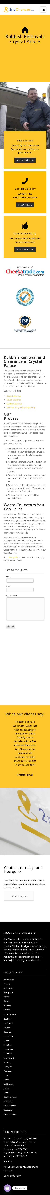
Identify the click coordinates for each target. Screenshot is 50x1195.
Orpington (8, 1072)
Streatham (8, 1115)
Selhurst (7, 1098)
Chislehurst (8, 1029)
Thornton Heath (10, 1120)
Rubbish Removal (14, 396)
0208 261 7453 (18, 1151)
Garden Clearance (14, 403)
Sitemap (8, 1167)
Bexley (6, 1002)
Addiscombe (9, 985)
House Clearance (14, 400)
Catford (7, 1015)
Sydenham (8, 1107)
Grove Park (8, 1055)
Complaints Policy (12, 1181)
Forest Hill (8, 1050)
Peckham (7, 1076)
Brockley (7, 1011)
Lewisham (8, 1059)
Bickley (6, 1007)
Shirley (6, 1085)
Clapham (7, 1024)
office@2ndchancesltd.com (23, 1147)
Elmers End (8, 1042)
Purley (6, 1094)
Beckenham (8, 994)
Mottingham (8, 1089)
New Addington (10, 1063)
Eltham (6, 1046)
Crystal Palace (10, 1020)
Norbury (7, 1068)
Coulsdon (7, 1033)
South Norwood (10, 1102)
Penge (6, 1081)
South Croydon (10, 1111)
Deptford (7, 1037)
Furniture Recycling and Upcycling (21, 407)
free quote (13, 557)
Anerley (7, 989)
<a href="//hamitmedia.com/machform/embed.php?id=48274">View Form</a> (25, 601)
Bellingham (8, 998)
